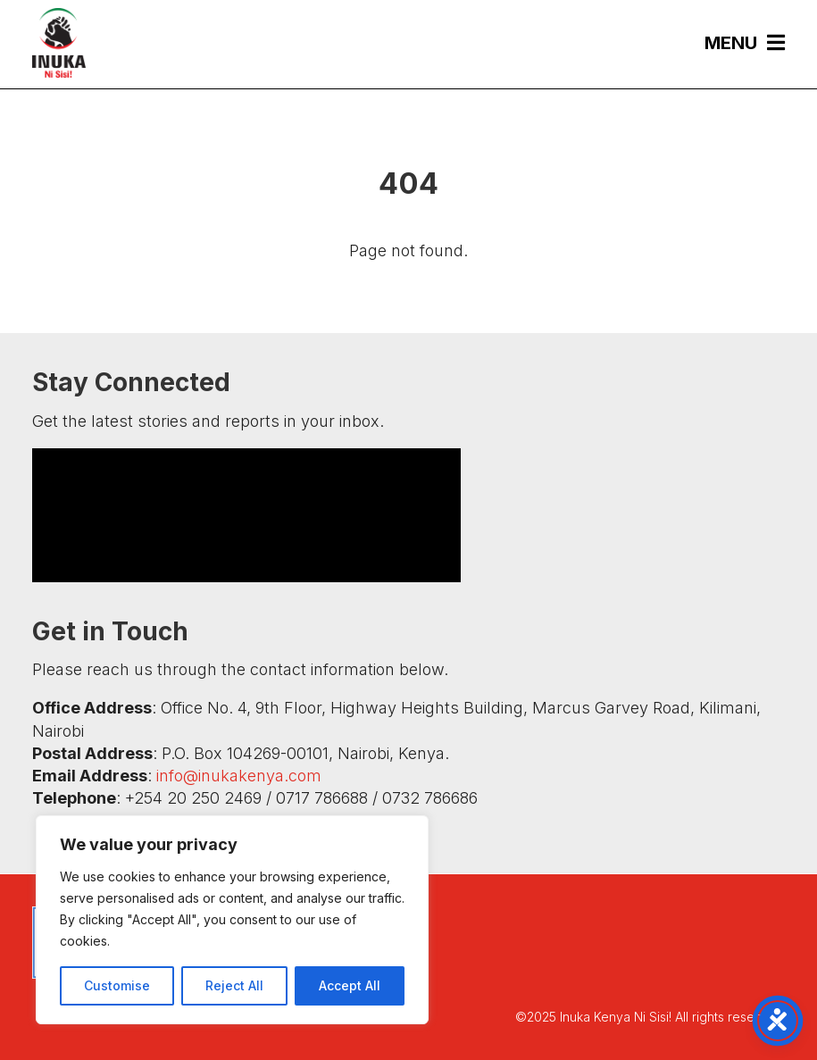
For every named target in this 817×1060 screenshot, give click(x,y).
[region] (232, 919)
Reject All (234, 985)
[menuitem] (736, 42)
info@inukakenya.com (238, 775)
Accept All (349, 985)
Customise (117, 985)
